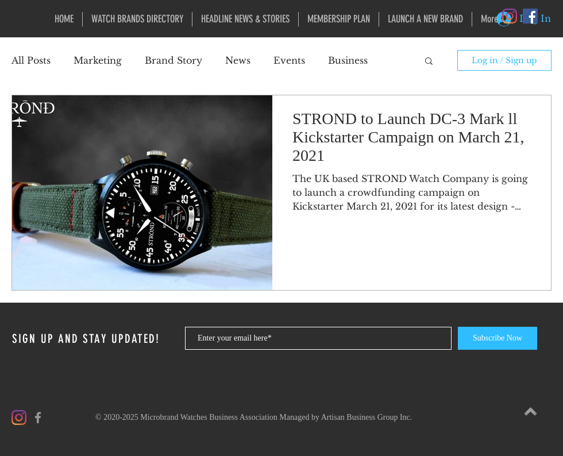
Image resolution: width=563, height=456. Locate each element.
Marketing (98, 60)
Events (289, 60)
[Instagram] (509, 16)
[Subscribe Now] (497, 338)
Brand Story (173, 60)
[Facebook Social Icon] (530, 16)
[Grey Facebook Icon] (37, 417)
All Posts (31, 60)
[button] (428, 62)
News (237, 60)
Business (348, 60)
